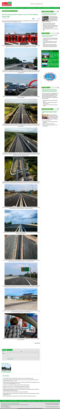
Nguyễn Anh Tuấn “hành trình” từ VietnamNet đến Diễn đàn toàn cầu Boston (16, 386)
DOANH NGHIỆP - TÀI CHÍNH (47, 51)
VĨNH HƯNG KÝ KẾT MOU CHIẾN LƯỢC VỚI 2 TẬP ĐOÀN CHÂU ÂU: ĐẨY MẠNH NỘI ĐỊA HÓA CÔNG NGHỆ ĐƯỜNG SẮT (50, 26)
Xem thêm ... (56, 67)
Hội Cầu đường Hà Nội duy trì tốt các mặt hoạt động (50, 29)
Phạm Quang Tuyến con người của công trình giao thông (50, 122)
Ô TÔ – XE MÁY (44, 87)
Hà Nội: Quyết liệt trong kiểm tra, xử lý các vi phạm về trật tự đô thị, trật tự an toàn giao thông (50, 42)
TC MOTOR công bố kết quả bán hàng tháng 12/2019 (50, 105)
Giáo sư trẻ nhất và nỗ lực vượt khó (48, 123)
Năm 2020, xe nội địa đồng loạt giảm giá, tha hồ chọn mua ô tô (50, 103)
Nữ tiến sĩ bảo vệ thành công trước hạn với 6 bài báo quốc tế (50, 125)
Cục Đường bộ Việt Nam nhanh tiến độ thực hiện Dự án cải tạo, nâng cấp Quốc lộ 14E (18, 378)
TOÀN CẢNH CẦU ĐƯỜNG (46, 11)
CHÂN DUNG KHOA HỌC (46, 400)
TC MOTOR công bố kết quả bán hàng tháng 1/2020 (50, 101)
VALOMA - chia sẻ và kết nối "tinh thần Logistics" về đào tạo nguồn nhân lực (16, 384)
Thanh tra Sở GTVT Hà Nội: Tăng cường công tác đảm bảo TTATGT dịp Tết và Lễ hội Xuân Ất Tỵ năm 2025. (50, 39)
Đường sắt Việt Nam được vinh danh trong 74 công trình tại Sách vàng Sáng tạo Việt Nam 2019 (49, 112)
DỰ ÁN (39, 400)
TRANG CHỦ (4, 400)
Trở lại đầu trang (37, 343)
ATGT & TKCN (44, 33)
